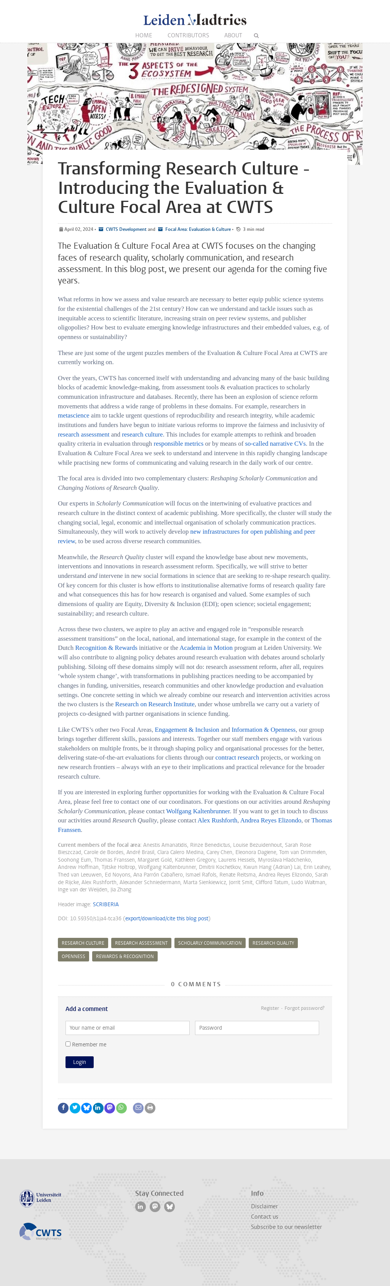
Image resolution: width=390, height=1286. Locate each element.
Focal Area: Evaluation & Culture (197, 229)
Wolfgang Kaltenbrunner (198, 811)
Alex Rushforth (218, 820)
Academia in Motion (206, 647)
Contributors (188, 35)
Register (270, 1008)
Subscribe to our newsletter (286, 1227)
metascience (74, 415)
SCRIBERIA (106, 904)
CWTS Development (126, 229)
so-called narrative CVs (275, 443)
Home (143, 35)
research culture (142, 434)
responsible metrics (179, 443)
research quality (273, 943)
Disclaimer (264, 1206)
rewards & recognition (125, 956)
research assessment (83, 434)
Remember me (86, 1044)
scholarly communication (210, 943)
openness (73, 956)
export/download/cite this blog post (166, 918)
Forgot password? (304, 1008)
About (233, 35)
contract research (237, 757)
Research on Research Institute (155, 704)
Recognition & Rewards (106, 647)
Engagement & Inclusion (187, 729)
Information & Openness (264, 729)
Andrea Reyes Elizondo (270, 820)
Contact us (264, 1216)
